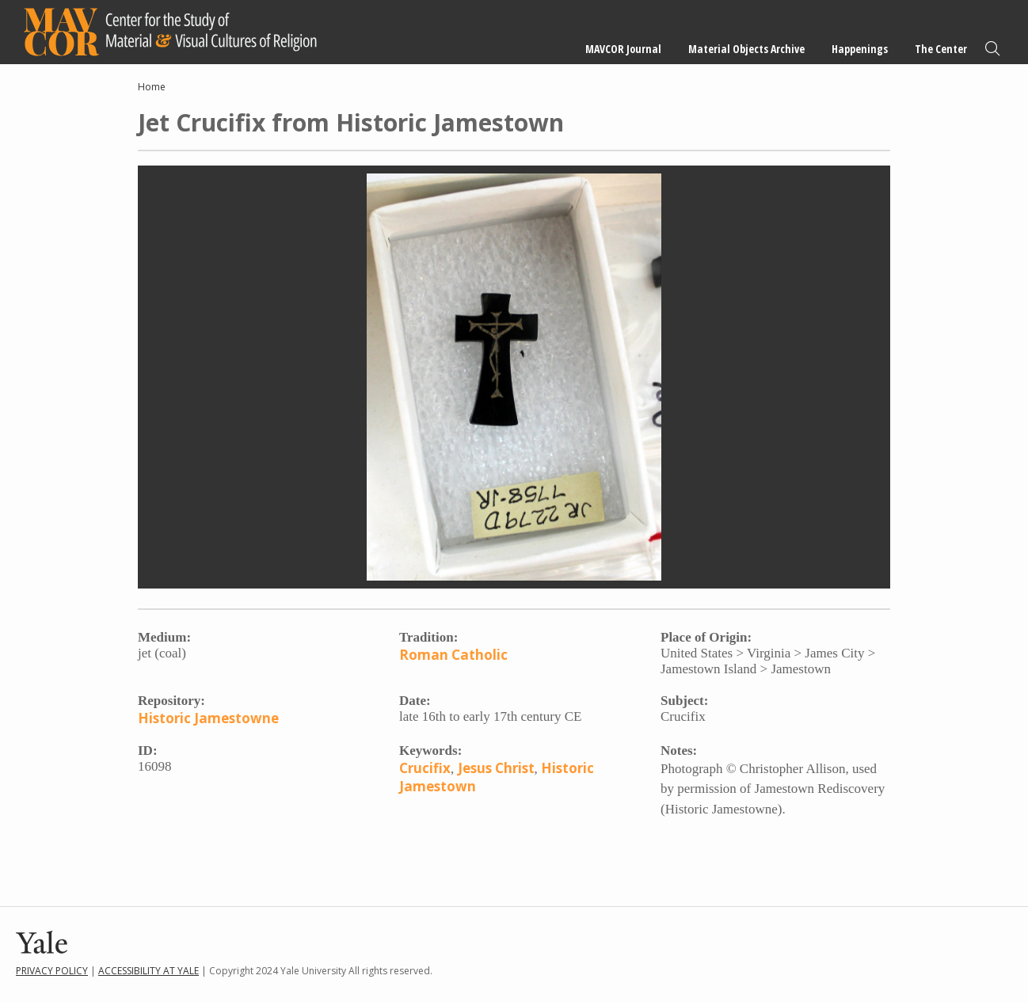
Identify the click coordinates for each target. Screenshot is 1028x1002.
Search (992, 48)
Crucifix (425, 768)
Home (152, 86)
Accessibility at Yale (148, 970)
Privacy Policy (52, 970)
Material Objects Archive (746, 48)
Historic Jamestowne (208, 718)
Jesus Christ (496, 768)
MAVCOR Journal (623, 48)
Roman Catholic (453, 655)
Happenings (860, 48)
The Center (941, 48)
